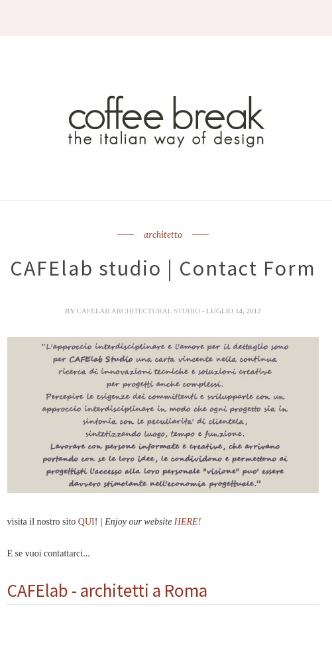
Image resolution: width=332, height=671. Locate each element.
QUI (86, 522)
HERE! (187, 522)
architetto (163, 235)
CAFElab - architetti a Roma (107, 590)
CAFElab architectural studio (139, 311)
